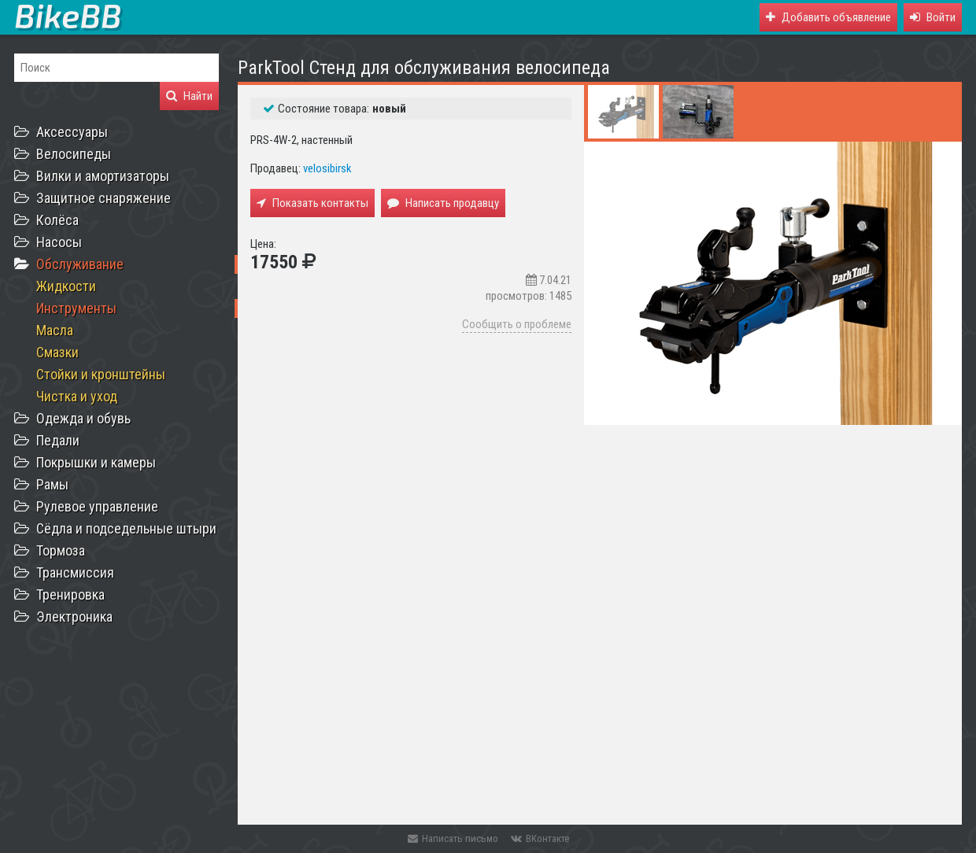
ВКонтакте (540, 838)
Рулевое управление (97, 506)
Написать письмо (453, 838)
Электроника (74, 616)
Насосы (59, 242)
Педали (57, 440)
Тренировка (70, 594)
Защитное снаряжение (103, 198)
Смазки (57, 352)
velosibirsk (327, 168)
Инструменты (76, 308)
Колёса (57, 220)
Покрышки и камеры (96, 462)
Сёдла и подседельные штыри (126, 528)
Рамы (52, 484)
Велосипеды (73, 154)
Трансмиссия (75, 572)
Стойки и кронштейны (100, 374)
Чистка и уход (76, 396)
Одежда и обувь (83, 418)
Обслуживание (80, 264)
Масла (54, 330)
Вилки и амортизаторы (102, 176)
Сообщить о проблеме (516, 324)
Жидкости (66, 286)
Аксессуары (72, 132)
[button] (933, 17)
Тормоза (60, 550)
